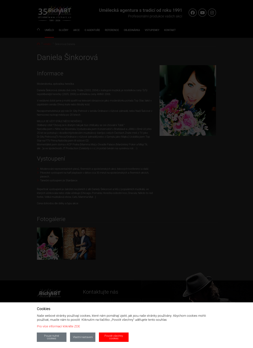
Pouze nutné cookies (51, 337)
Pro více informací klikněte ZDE (58, 326)
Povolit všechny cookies (114, 337)
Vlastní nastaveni (83, 337)
